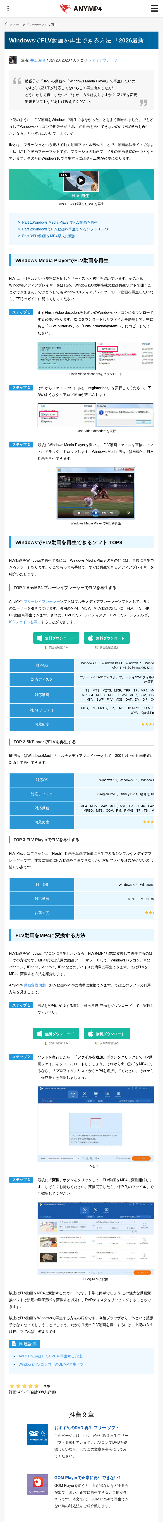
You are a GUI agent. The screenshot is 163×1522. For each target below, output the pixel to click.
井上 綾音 (38, 60)
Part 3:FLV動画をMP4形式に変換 (49, 236)
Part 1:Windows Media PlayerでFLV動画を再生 (60, 222)
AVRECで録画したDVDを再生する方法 (50, 1356)
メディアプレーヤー (27, 25)
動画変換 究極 (35, 985)
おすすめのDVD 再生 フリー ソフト (86, 1428)
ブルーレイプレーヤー (42, 601)
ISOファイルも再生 (25, 622)
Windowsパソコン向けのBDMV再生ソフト (53, 1364)
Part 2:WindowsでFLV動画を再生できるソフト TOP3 (65, 229)
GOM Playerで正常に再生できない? (87, 1477)
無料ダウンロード (59, 638)
